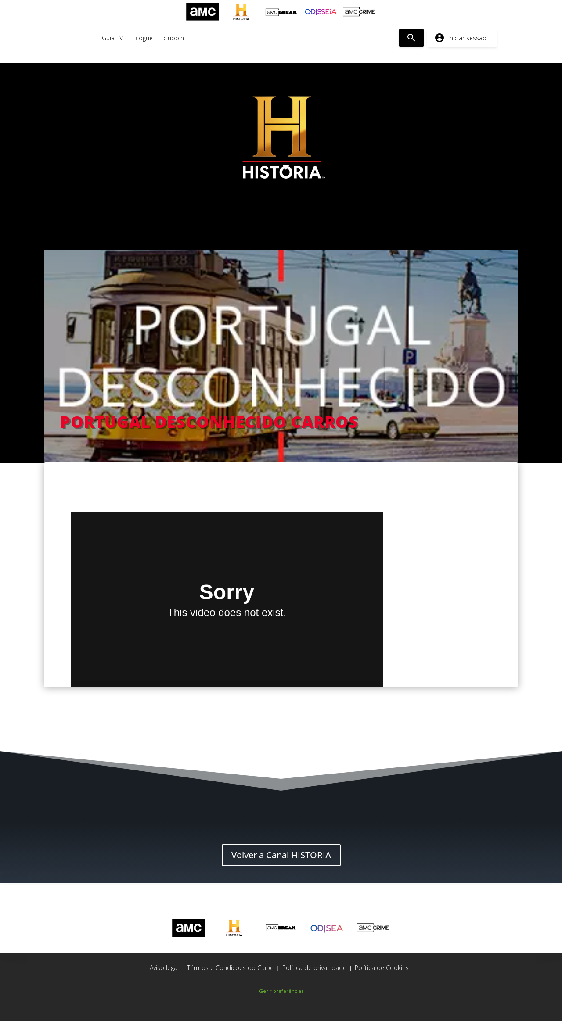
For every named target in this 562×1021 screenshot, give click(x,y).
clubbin (173, 38)
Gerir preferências (281, 991)
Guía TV (112, 38)
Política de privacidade (314, 968)
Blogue (143, 38)
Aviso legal (164, 968)
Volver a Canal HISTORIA (281, 855)
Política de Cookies (382, 968)
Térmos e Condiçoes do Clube (230, 968)
